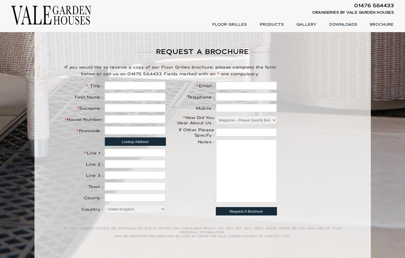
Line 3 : (94, 175)
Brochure (382, 24)
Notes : (206, 142)
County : (93, 198)
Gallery (306, 24)
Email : (205, 86)
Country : (92, 209)
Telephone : (200, 97)
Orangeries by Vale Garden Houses (353, 12)
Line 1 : (93, 153)
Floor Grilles (229, 24)
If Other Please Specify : (196, 132)
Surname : (90, 108)
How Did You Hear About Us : (195, 120)
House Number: (84, 119)
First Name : (89, 97)
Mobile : (205, 108)
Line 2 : (94, 164)
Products (272, 24)
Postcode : (90, 130)
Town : (95, 186)
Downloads (343, 24)
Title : (94, 86)
